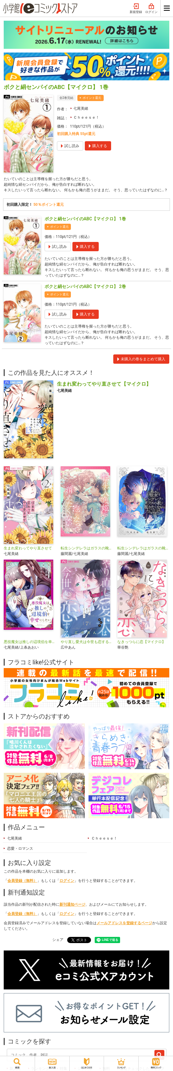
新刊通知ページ (72, 904)
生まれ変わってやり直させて (28, 548)
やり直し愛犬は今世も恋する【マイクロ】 (87, 642)
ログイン (151, 8)
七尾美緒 (80, 108)
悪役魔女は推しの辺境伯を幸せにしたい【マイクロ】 (30, 642)
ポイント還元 (92, 97)
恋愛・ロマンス (20, 848)
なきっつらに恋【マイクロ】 (141, 642)
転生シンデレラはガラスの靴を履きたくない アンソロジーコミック (143, 548)
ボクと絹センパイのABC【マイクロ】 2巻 (85, 286)
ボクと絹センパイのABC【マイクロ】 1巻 (85, 218)
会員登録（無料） (22, 880)
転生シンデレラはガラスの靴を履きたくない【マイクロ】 (87, 548)
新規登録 (136, 8)
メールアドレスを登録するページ (124, 923)
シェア (57, 940)
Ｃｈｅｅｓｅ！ (86, 117)
